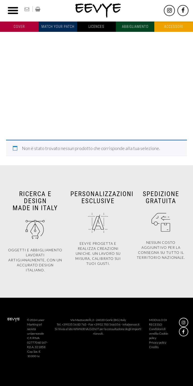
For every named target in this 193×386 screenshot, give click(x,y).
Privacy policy (157, 342)
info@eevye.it (130, 324)
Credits (154, 347)
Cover (19, 27)
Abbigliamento (135, 27)
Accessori (173, 27)
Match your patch (57, 27)
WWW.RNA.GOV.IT (86, 329)
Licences (96, 27)
